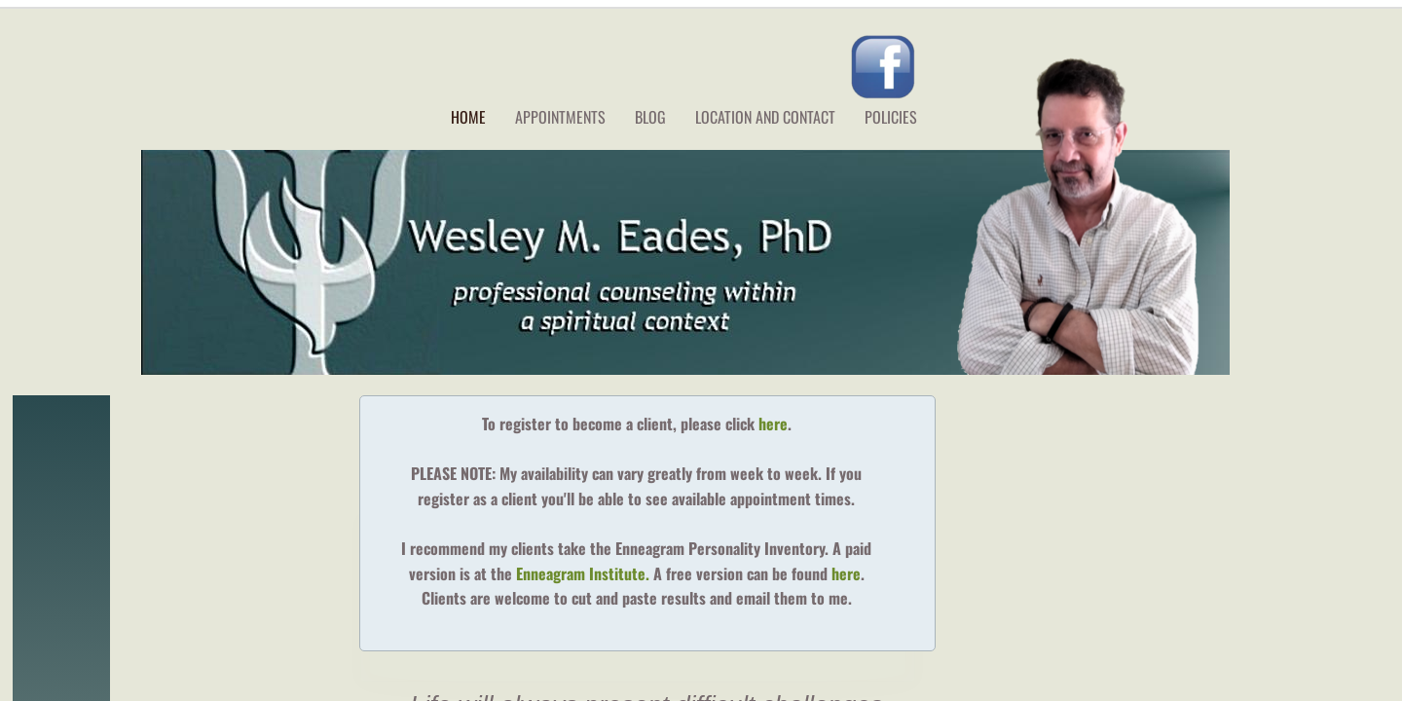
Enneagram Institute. (584, 573)
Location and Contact (765, 117)
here (773, 423)
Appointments (560, 117)
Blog (650, 117)
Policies (891, 117)
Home (468, 117)
